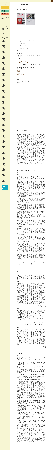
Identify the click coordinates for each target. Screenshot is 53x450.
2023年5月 (3, 81)
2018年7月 (3, 152)
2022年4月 (3, 97)
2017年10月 (3, 163)
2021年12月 (3, 102)
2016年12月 (3, 175)
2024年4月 (3, 68)
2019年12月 (3, 131)
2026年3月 (3, 40)
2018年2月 (3, 158)
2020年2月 (3, 129)
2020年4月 (3, 126)
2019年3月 (3, 142)
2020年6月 (3, 124)
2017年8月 (3, 165)
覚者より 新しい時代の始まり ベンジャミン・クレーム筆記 (21, 27)
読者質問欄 (20, 353)
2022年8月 (3, 92)
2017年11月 (3, 162)
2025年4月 (3, 53)
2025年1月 (3, 57)
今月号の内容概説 (19, 30)
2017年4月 (3, 170)
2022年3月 (3, 98)
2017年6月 (3, 168)
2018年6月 (3, 153)
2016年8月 (3, 180)
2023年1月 (3, 86)
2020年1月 (3, 130)
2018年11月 (3, 147)
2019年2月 (3, 143)
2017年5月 (3, 169)
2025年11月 (3, 45)
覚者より (18, 79)
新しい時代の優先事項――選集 (26, 170)
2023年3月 (3, 84)
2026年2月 (3, 41)
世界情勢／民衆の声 (5, 28)
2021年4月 (3, 112)
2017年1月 (3, 174)
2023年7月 (3, 79)
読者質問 (18, 352)
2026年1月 (3, 42)
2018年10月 (3, 148)
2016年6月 (3, 182)
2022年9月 (3, 91)
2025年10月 (3, 46)
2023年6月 (3, 80)
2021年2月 (3, 114)
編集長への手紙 (21, 271)
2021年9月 (3, 106)
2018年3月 (3, 157)
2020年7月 (3, 123)
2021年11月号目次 (22, 9)
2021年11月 (3, 103)
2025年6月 (3, 51)
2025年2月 (3, 56)
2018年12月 (3, 146)
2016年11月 (3, 176)
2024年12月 (3, 58)
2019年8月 (3, 136)
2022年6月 (3, 95)
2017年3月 (3, 171)
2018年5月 (3, 154)
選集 (17, 169)
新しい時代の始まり (23, 81)
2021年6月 (3, 109)
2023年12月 (3, 73)
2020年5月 (3, 125)
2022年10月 (3, 90)
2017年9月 (3, 164)
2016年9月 (3, 179)
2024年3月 (3, 69)
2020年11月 (3, 118)
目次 (2, 23)
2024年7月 (3, 64)
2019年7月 (3, 137)
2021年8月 (3, 107)
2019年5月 (3, 140)
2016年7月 (3, 181)
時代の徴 (3, 29)
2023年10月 (3, 75)
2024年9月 (3, 62)
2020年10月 (3, 119)
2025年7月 (3, 50)
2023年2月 (3, 85)
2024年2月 (3, 70)
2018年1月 (3, 159)
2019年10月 (3, 134)
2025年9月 (3, 47)
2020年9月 (3, 120)
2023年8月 (3, 78)
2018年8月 (3, 151)
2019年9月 (3, 135)
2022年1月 (3, 101)
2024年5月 (3, 67)
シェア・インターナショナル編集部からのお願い (5, 18)
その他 (3, 34)
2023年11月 (3, 74)
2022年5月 (3, 96)
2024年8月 (3, 63)
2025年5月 (3, 52)
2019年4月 (3, 141)
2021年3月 (3, 113)
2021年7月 (3, 108)
